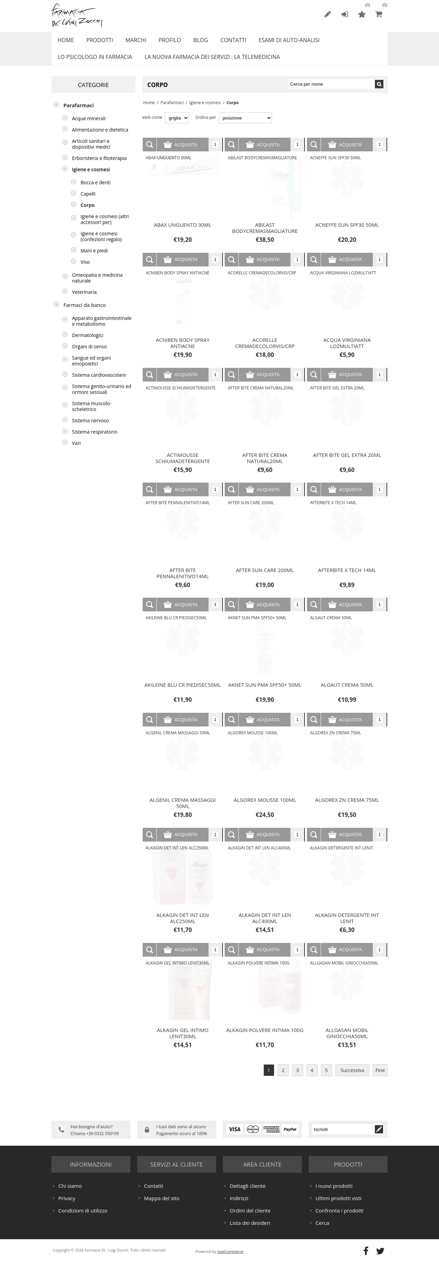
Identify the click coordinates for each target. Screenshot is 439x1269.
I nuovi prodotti (334, 1192)
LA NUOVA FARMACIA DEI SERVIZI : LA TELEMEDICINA (209, 62)
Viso (85, 269)
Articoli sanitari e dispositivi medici (91, 151)
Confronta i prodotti (339, 1217)
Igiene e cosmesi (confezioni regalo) (101, 244)
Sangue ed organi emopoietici (91, 368)
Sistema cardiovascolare (99, 382)
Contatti (224, 42)
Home (65, 42)
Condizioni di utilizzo (82, 1217)
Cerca (322, 1229)
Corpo (88, 212)
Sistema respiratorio (94, 439)
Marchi (131, 42)
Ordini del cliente (250, 1217)
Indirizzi (239, 1204)
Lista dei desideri (250, 1229)
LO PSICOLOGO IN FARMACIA (94, 62)
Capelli (88, 201)
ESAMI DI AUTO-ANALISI (277, 42)
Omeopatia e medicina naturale (97, 285)
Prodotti (97, 42)
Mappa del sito (161, 1204)
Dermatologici (87, 342)
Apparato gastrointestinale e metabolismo (101, 328)
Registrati (327, 14)
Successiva (352, 1077)
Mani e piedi (94, 258)
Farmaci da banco (84, 312)
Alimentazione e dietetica (100, 137)
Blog (193, 42)
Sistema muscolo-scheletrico (91, 414)
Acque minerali (89, 126)
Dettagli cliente (247, 1192)
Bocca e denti (95, 190)
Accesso (345, 14)
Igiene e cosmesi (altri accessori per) (105, 227)
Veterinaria (84, 299)
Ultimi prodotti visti (338, 1204)
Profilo (163, 42)
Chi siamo (70, 1192)
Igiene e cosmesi (203, 110)
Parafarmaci (170, 110)
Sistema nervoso (90, 428)
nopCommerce (230, 1257)
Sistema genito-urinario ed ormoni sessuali (101, 396)
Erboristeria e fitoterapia (99, 165)
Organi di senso (89, 354)
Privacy (66, 1204)
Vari (76, 450)
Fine (380, 1077)
